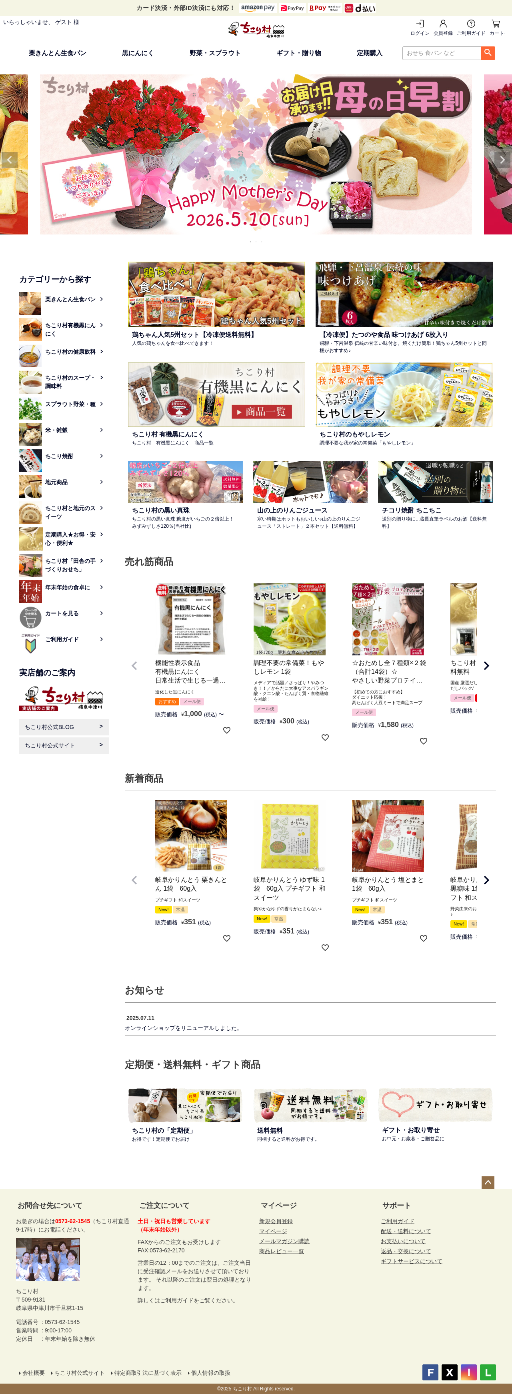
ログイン (420, 33)
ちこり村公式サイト (50, 745)
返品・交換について (406, 1251)
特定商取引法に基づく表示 (148, 1373)
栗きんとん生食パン (57, 53)
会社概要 (33, 1373)
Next (502, 160)
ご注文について (164, 1206)
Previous (10, 160)
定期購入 (369, 53)
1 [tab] (251, 242)
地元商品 (56, 482)
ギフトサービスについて (411, 1261)
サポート (396, 1206)
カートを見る (497, 33)
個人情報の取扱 (210, 1373)
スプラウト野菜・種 (70, 404)
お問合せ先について (50, 1206)
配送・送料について (406, 1231)
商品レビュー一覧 (281, 1251)
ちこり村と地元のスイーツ (70, 512)
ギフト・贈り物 (298, 53)
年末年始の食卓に (67, 587)
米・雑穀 (56, 430)
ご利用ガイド (471, 33)
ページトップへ (488, 1182)
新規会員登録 (276, 1221)
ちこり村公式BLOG (49, 727)
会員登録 (443, 33)
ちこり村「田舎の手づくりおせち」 (70, 565)
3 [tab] (262, 242)
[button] (134, 666)
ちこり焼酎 (59, 456)
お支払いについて (403, 1241)
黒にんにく (138, 53)
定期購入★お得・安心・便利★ (70, 538)
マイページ (279, 1206)
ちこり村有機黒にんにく (70, 329)
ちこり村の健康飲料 (70, 351)
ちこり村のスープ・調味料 (70, 382)
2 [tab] (256, 242)
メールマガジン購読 (284, 1241)
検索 (488, 53)
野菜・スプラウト (215, 53)
